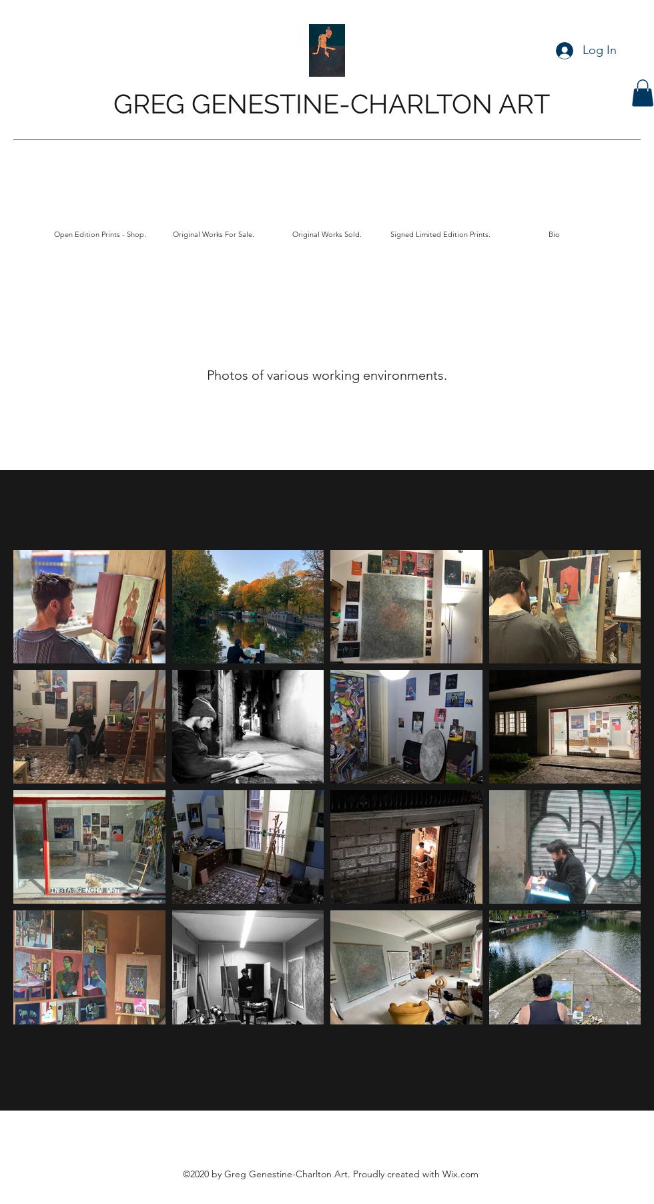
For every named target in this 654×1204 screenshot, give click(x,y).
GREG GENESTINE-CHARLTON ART (331, 103)
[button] (642, 93)
